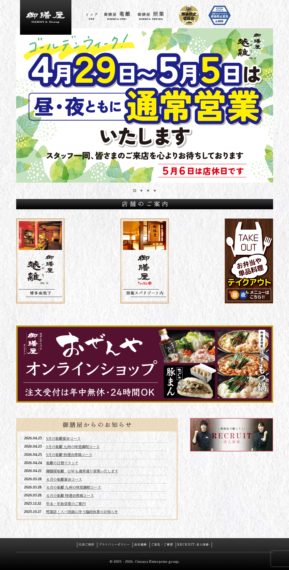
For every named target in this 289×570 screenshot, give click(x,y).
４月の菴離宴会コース (64, 479)
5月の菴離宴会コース (63, 438)
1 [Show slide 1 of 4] (134, 191)
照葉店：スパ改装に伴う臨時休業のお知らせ (82, 512)
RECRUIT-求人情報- (193, 544)
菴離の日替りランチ (62, 463)
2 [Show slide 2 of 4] (141, 191)
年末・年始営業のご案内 (66, 504)
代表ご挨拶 (86, 544)
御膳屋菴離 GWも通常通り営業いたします (82, 471)
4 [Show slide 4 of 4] (154, 191)
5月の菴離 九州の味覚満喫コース (72, 447)
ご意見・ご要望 (162, 544)
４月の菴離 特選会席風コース (70, 495)
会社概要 (140, 544)
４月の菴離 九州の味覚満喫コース (73, 487)
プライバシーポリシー (114, 544)
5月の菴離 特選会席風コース (69, 455)
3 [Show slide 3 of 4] (148, 191)
